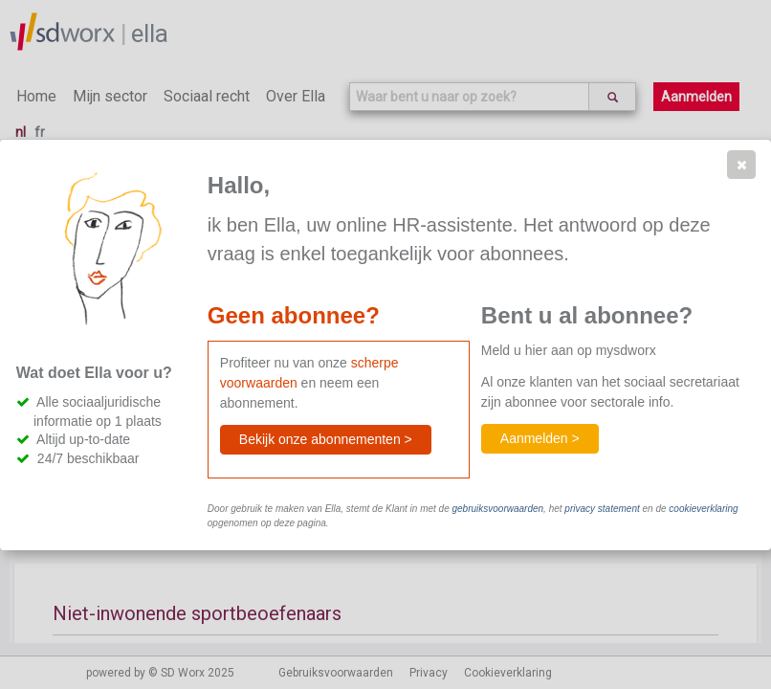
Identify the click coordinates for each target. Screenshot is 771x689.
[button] (741, 164)
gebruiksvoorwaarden (497, 508)
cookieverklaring (703, 508)
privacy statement (601, 508)
